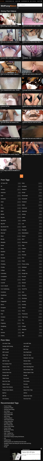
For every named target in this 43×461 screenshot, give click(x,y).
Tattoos (32, 308)
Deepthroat (11, 295)
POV (32, 258)
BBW (11, 211)
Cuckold (11, 283)
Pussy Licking (32, 264)
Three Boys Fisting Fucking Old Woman (14, 436)
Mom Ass (26, 349)
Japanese (32, 211)
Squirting (32, 295)
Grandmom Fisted (8, 407)
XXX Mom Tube (6, 343)
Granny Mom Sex (6, 372)
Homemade (32, 196)
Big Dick (11, 224)
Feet (11, 314)
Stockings (32, 298)
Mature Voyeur (6, 384)
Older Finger (5, 349)
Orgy (32, 246)
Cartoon (11, 261)
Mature (32, 236)
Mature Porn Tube (28, 390)
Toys (32, 323)
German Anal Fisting (9, 409)
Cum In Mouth (11, 286)
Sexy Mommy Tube (28, 369)
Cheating (11, 264)
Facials (11, 311)
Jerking (32, 214)
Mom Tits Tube (27, 355)
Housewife (32, 199)
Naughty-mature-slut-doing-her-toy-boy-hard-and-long (17, 443)
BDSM (11, 214)
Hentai (32, 193)
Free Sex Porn (27, 398)
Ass (11, 205)
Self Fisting (7, 416)
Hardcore (32, 190)
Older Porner (5, 378)
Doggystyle (11, 302)
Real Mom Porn (27, 363)
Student (32, 302)
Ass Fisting (7, 411)
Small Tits (32, 289)
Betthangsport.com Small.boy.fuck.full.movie (15, 441)
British (11, 255)
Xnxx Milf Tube (27, 343)
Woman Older (27, 361)
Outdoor (32, 249)
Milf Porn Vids (5, 361)
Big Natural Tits (11, 227)
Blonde (11, 239)
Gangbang (11, 326)
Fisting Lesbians (8, 418)
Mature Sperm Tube (29, 372)
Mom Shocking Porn (29, 366)
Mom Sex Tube (6, 381)
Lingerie (32, 227)
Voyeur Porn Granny (7, 387)
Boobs (11, 246)
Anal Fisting (7, 431)
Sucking (32, 305)
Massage (32, 230)
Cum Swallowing (11, 289)
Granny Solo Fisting (9, 426)
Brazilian (11, 252)
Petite (32, 252)
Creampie (11, 280)
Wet (32, 333)
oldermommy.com (25, 1)
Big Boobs (11, 221)
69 (11, 186)
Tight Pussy (32, 317)
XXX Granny (5, 398)
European (11, 308)
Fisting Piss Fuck (8, 412)
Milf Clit (4, 395)
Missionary (32, 242)
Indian (32, 205)
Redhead (32, 267)
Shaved (32, 283)
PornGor (26, 384)
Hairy (32, 183)
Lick (32, 224)
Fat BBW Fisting (8, 423)
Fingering (11, 323)
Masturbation (32, 233)
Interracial (32, 208)
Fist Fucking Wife (8, 414)
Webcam (32, 330)
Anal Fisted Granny (9, 419)
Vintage (32, 326)
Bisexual (11, 233)
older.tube (17, 1)
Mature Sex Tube (28, 395)
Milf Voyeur (26, 346)
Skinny (32, 286)
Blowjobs (11, 242)
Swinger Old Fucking (7, 346)
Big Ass (11, 218)
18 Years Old (11, 183)
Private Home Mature (7, 390)
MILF (32, 239)
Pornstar (32, 255)
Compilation (11, 277)
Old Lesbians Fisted (9, 435)
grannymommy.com (9, 1)
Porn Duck (26, 378)
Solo (32, 292)
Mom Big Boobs (28, 352)
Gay (11, 330)
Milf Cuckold (33, 1)
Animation (11, 199)
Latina (32, 218)
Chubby (11, 267)
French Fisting (7, 406)
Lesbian (32, 221)
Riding (32, 270)
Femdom (11, 317)
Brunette (11, 258)
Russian (32, 277)
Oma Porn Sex (6, 369)
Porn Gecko (27, 381)
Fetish (11, 320)
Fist (5, 438)
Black (11, 236)
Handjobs (32, 186)
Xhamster (6, 445)
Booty (11, 249)
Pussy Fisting (7, 428)
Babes (11, 208)
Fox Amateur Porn (7, 363)
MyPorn (4, 393)
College (11, 270)
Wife (32, 336)
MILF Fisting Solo (8, 424)
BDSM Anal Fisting (8, 429)
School (32, 280)
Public (32, 261)
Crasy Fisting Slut (8, 421)
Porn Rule (4, 358)
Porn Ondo (26, 387)
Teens (32, 311)
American (11, 193)
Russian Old (5, 375)
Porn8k (25, 375)
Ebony (11, 305)
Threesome (32, 314)
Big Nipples (11, 230)
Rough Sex (32, 274)
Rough (5, 446)
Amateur (11, 190)
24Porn (25, 393)
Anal (11, 196)
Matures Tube (5, 366)
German (11, 333)
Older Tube (39, 1)
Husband (32, 202)
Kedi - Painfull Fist (8, 433)
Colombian (11, 274)
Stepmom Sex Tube (28, 358)
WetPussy (8, 6)
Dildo (11, 298)
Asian (11, 202)
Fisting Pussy (7, 440)
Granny (11, 336)
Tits (32, 320)
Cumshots (11, 292)
